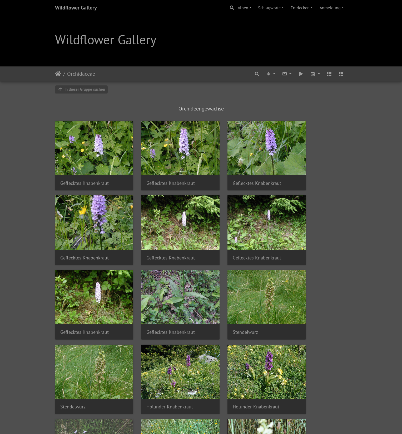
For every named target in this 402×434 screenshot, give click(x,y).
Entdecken (300, 7)
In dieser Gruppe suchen (81, 89)
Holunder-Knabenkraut (233, 309)
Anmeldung (330, 7)
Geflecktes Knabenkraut (84, 175)
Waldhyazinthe (75, 376)
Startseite (58, 74)
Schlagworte (269, 7)
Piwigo (212, 423)
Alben (243, 7)
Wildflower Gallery (76, 7)
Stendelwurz (73, 309)
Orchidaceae (81, 73)
